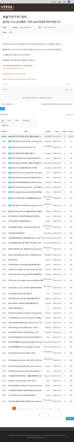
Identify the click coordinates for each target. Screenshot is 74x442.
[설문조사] (5, 125)
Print (69, 84)
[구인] (9, 120)
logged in (34, 97)
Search (70, 418)
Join (64, 2)
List (2, 108)
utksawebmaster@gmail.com (37, 437)
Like (5, 84)
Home (54, 2)
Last (58, 409)
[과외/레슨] (25, 120)
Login (59, 2)
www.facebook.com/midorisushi (14, 73)
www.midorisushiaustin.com (13, 68)
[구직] (17, 120)
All (3, 120)
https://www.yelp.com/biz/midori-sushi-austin (19, 79)
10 (50, 409)
